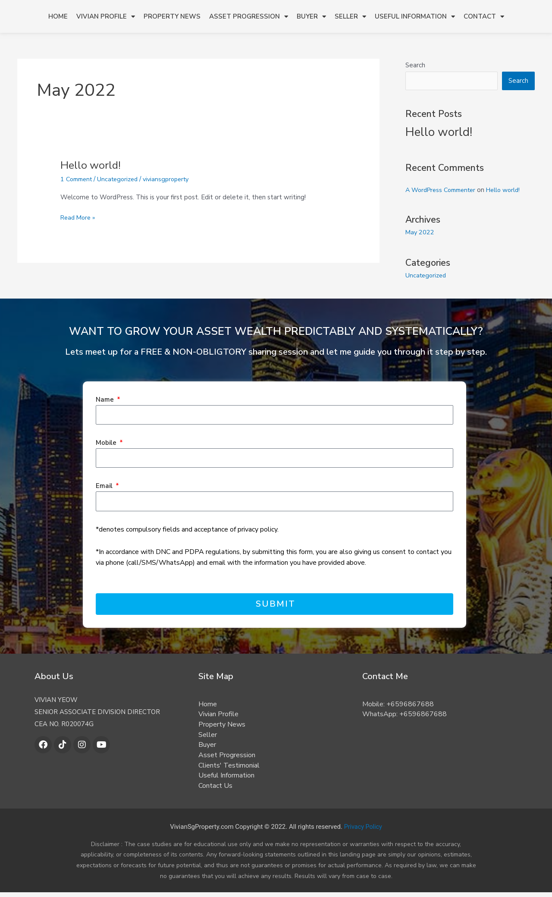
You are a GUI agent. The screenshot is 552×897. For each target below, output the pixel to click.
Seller (350, 16)
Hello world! (91, 165)
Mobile (107, 443)
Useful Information (415, 16)
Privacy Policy (363, 831)
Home (58, 16)
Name (106, 399)
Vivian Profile (105, 16)
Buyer (311, 16)
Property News (172, 16)
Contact (484, 16)
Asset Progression (248, 16)
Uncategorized (122, 179)
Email (105, 486)
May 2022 (420, 233)
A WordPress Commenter (443, 190)
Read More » (78, 217)
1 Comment (77, 179)
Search (415, 65)
